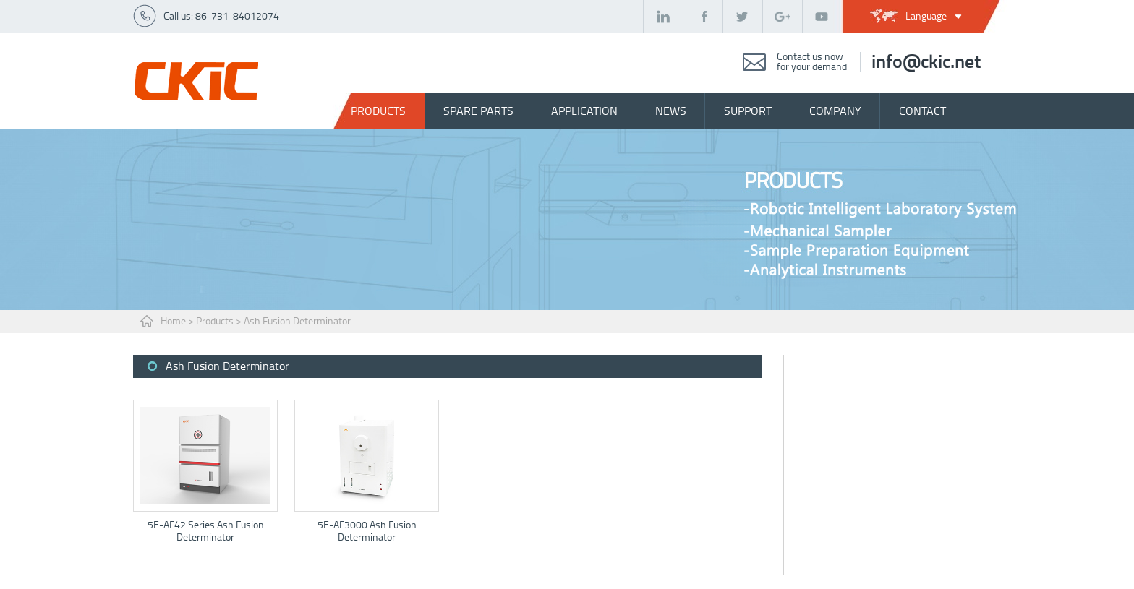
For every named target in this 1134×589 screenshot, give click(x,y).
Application (584, 111)
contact (922, 111)
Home (173, 321)
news (670, 111)
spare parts (478, 111)
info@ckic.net (926, 62)
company (835, 111)
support (748, 111)
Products (378, 111)
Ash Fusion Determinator (297, 321)
